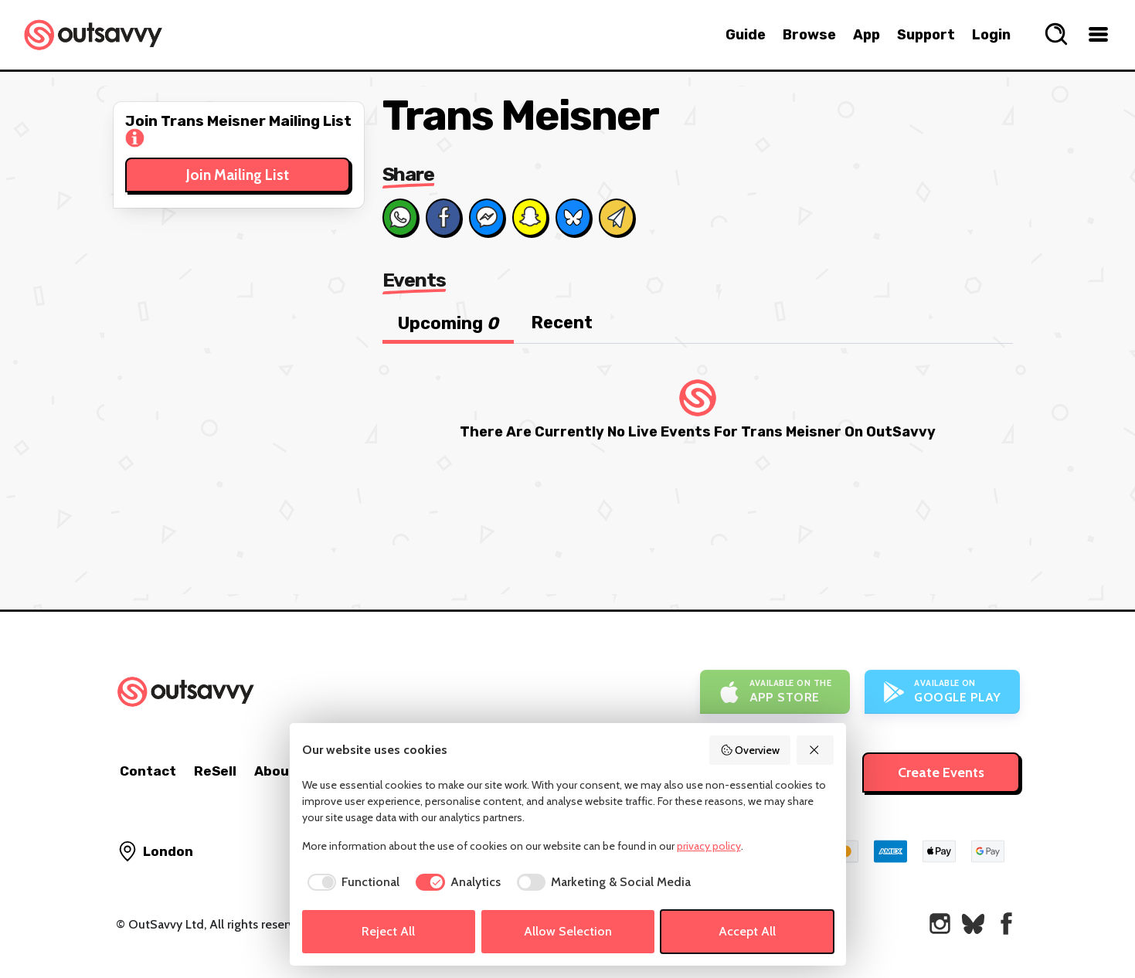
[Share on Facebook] (443, 217)
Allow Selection (568, 931)
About (275, 771)
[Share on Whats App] (400, 217)
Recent (562, 322)
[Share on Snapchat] (530, 217)
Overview (750, 750)
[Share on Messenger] (487, 217)
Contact (148, 771)
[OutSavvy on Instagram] (939, 923)
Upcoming (448, 323)
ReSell (215, 771)
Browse (809, 34)
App (866, 34)
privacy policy (709, 846)
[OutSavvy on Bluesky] (973, 923)
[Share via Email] (616, 217)
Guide (746, 34)
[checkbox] (351, 882)
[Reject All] (815, 750)
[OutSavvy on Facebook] (1006, 923)
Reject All (388, 931)
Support (926, 34)
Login (991, 34)
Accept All (747, 931)
